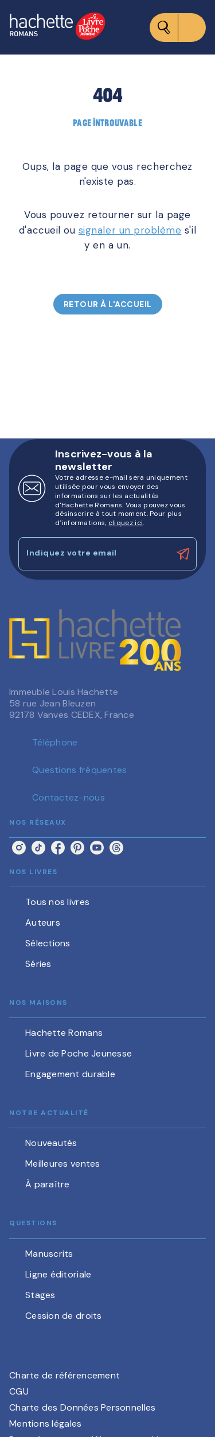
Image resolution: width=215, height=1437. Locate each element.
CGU (19, 1391)
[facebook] (58, 847)
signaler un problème (130, 230)
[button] (107, 304)
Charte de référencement (64, 1375)
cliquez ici (125, 522)
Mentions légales (45, 1423)
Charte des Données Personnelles (82, 1407)
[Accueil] (57, 27)
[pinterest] (77, 847)
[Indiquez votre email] (93, 553)
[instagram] (19, 847)
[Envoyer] (183, 554)
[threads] (116, 847)
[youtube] (97, 847)
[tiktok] (38, 847)
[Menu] (178, 27)
